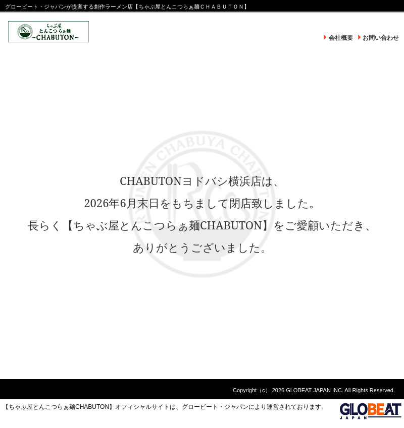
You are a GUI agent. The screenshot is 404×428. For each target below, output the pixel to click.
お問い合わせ (381, 37)
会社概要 (341, 37)
